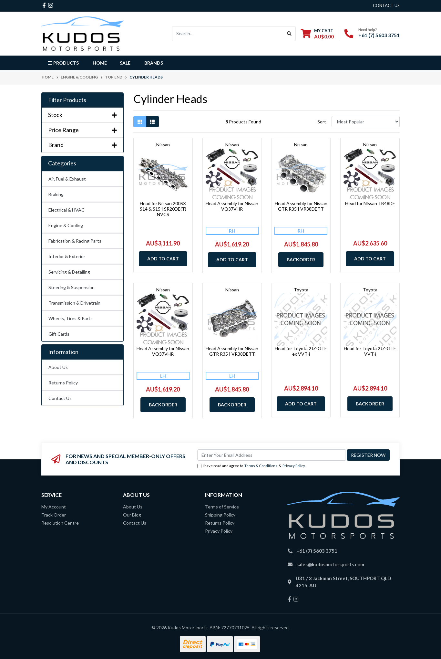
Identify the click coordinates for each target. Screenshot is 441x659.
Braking (56, 194)
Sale (125, 63)
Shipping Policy (220, 515)
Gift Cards (58, 334)
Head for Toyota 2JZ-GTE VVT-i (370, 351)
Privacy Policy (293, 466)
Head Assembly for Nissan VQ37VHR (232, 206)
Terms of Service (222, 506)
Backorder (301, 259)
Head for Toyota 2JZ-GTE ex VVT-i (301, 351)
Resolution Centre (60, 523)
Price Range (82, 130)
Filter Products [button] (67, 100)
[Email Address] (271, 455)
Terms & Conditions (260, 466)
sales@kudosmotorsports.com (330, 564)
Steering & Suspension (71, 287)
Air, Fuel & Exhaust (67, 179)
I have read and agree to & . (251, 466)
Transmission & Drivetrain (74, 303)
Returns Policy (63, 382)
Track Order (53, 515)
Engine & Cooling (65, 225)
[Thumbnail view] (139, 121)
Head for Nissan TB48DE (370, 203)
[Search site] (289, 33)
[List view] (152, 121)
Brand (82, 144)
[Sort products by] (366, 121)
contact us (386, 5)
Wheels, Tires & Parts (70, 318)
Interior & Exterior (66, 256)
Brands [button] (153, 63)
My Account (53, 506)
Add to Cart (163, 258)
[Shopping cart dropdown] (317, 33)
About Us (58, 367)
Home (100, 63)
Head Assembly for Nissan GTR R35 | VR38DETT (301, 206)
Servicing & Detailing (69, 272)
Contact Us (60, 398)
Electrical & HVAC (66, 210)
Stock (82, 114)
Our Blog (132, 515)
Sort (321, 121)
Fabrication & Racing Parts (74, 241)
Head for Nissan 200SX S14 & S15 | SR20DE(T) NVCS (163, 209)
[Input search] (227, 33)
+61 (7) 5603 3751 (379, 35)
